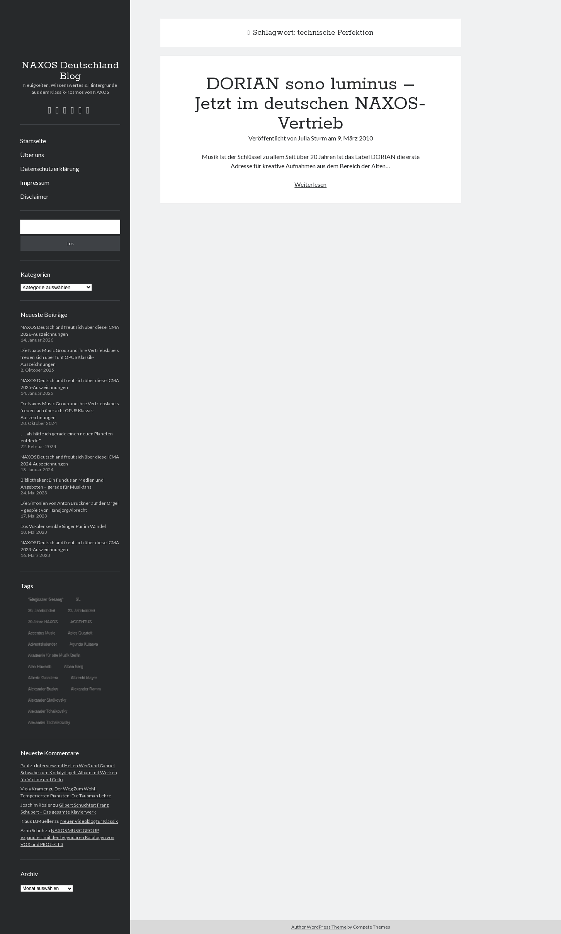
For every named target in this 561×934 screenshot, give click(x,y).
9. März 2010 (355, 138)
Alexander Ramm (85, 689)
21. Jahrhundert (81, 610)
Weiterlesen (310, 184)
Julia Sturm (312, 138)
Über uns (32, 154)
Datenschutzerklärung (49, 168)
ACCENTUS (81, 621)
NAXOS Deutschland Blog (70, 71)
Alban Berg (73, 666)
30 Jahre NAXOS (43, 621)
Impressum (34, 182)
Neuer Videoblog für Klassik (89, 821)
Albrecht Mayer (84, 677)
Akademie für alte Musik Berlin (54, 655)
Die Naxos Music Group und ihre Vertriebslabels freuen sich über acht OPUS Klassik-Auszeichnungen (69, 410)
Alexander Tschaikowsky (49, 722)
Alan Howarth (39, 666)
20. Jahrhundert (41, 610)
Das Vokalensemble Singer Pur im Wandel (63, 526)
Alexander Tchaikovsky (47, 711)
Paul (24, 765)
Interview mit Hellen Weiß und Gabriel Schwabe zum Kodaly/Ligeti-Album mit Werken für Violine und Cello (68, 772)
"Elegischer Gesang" (45, 599)
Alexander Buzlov (43, 689)
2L (78, 599)
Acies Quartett (80, 633)
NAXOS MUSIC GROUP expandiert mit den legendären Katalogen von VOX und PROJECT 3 (67, 837)
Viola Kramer (34, 789)
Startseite (33, 140)
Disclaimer (34, 196)
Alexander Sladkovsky (47, 700)
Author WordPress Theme (319, 927)
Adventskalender (42, 644)
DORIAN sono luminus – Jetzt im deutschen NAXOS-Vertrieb (310, 104)
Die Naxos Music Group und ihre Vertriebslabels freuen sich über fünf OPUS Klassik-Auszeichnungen (69, 357)
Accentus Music (41, 633)
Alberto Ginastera (43, 677)
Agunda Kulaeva (84, 644)
